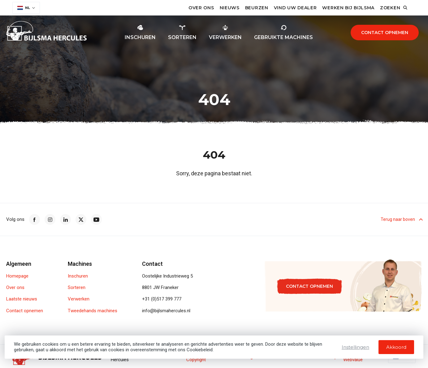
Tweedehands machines (92, 310)
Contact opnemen (384, 32)
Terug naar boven (401, 219)
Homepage (17, 276)
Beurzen (256, 8)
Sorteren (76, 287)
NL (23, 8)
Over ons (201, 8)
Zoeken (390, 8)
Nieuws (230, 8)
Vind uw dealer (295, 8)
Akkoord (396, 347)
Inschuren (78, 276)
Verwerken (78, 299)
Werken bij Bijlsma (348, 8)
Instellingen (355, 347)
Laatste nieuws (21, 299)
